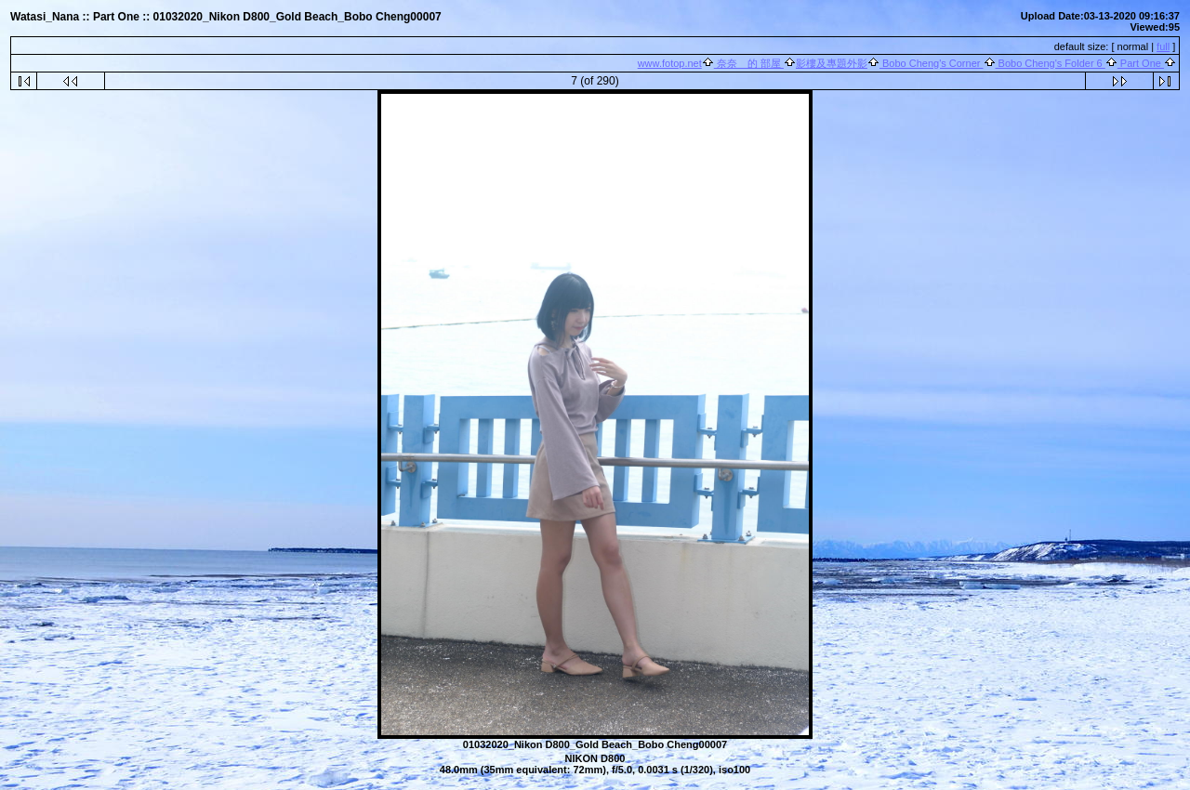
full (1163, 46)
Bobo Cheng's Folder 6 (1050, 63)
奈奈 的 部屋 (749, 63)
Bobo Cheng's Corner (931, 63)
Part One (1140, 63)
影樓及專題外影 (831, 63)
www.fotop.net (670, 63)
